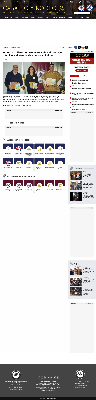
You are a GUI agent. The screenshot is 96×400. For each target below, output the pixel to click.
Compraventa (25, 17)
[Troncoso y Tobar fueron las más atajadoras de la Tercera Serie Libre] (82, 174)
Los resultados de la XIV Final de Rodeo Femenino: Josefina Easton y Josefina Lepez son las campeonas (82, 88)
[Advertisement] (48, 31)
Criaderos (70, 17)
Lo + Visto (83, 76)
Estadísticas (62, 17)
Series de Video (15, 47)
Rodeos (47, 17)
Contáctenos (47, 1)
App (11, 17)
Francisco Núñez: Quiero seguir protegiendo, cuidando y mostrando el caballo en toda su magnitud (81, 82)
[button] (34, 78)
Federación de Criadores (16, 1)
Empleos (33, 17)
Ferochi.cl (6, 1)
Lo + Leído (74, 76)
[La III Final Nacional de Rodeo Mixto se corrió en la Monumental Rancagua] (82, 291)
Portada (6, 17)
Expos (87, 17)
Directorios (31, 1)
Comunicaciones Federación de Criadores (19, 105)
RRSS (25, 1)
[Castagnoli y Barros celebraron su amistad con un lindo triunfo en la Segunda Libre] (82, 184)
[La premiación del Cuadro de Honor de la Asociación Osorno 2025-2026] (82, 269)
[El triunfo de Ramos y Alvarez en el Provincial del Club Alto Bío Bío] (82, 280)
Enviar (62, 47)
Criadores (5, 47)
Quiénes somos (39, 1)
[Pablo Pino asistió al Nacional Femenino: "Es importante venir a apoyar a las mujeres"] (82, 195)
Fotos (76, 17)
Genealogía (40, 17)
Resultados (54, 17)
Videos (81, 17)
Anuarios (17, 17)
